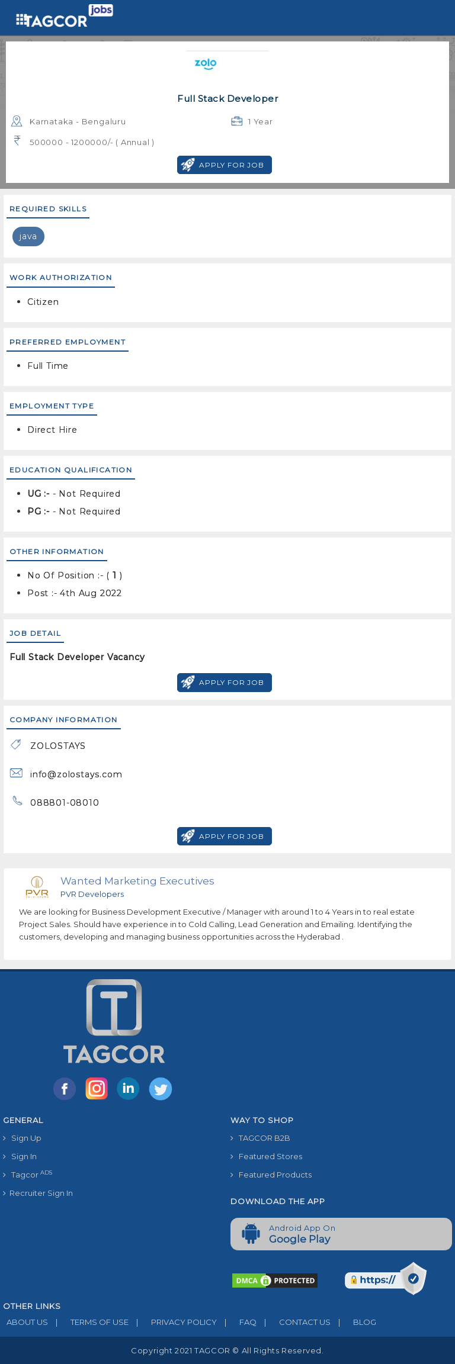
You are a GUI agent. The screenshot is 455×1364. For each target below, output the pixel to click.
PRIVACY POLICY (173, 1322)
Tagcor (27, 1174)
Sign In (20, 1156)
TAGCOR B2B (260, 1138)
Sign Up (22, 1138)
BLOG (353, 1322)
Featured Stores (266, 1156)
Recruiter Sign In (38, 1193)
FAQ (237, 1322)
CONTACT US (294, 1322)
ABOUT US (25, 1322)
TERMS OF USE (88, 1322)
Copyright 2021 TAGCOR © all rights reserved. (227, 1350)
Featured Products (271, 1174)
